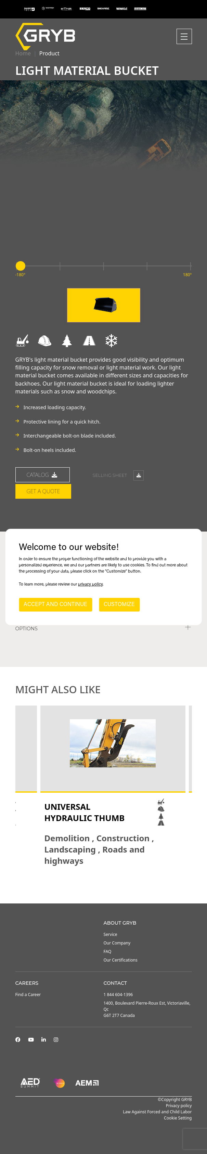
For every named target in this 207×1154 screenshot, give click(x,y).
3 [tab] (107, 885)
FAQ (108, 951)
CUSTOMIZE (119, 604)
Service (110, 934)
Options (26, 629)
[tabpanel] (113, 786)
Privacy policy (179, 1106)
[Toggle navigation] (184, 36)
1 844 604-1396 (118, 994)
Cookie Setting (178, 1118)
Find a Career (28, 994)
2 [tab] (100, 885)
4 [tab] (114, 885)
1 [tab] (93, 885)
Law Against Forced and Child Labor (157, 1112)
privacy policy (90, 584)
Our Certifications (121, 960)
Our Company (117, 943)
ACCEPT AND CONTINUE (55, 604)
